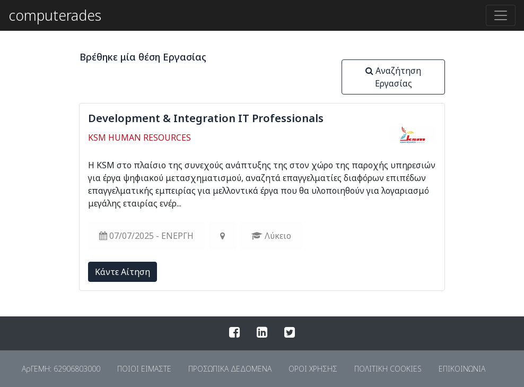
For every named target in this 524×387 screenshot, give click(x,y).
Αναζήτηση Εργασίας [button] (393, 77)
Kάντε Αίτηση (122, 272)
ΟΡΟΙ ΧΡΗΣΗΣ (313, 369)
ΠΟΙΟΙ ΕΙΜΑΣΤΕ (144, 369)
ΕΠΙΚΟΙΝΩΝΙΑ (462, 369)
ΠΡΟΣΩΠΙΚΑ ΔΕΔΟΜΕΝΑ (230, 369)
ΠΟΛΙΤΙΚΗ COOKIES (388, 369)
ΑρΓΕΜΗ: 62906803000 (61, 369)
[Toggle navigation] (501, 15)
